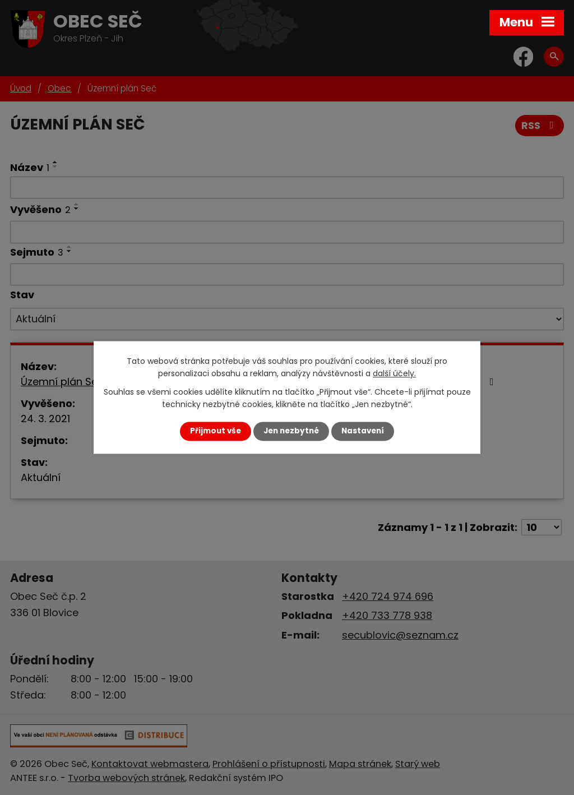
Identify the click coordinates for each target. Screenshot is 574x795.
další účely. (394, 374)
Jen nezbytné (291, 431)
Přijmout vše (215, 431)
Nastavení (362, 431)
